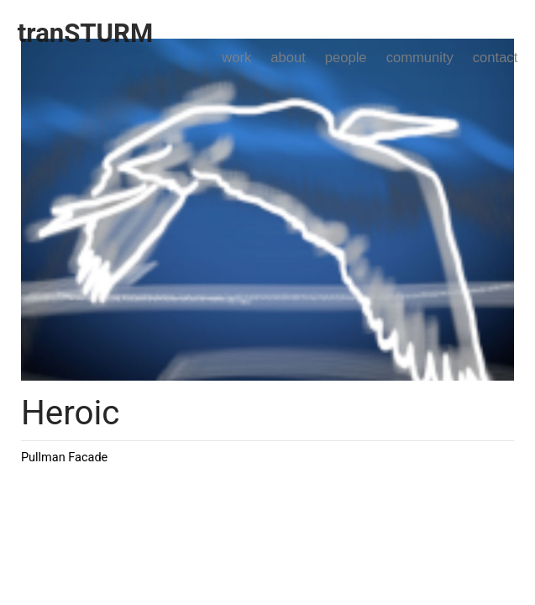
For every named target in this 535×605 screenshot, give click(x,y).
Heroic (70, 412)
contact (495, 58)
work (236, 58)
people (346, 58)
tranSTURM (86, 33)
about (288, 58)
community (420, 58)
